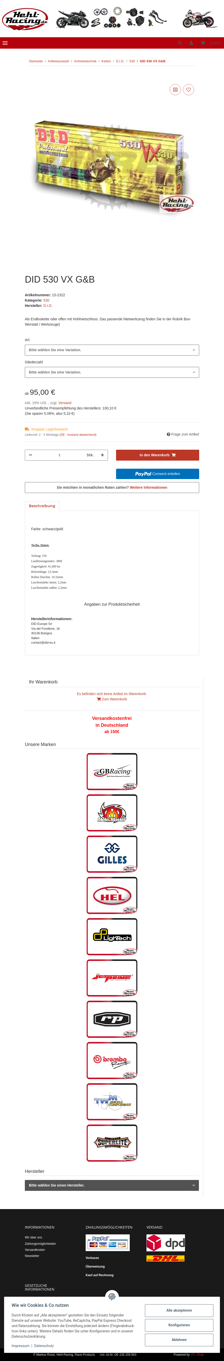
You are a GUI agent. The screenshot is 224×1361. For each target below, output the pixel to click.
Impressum (21, 1346)
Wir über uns (33, 1237)
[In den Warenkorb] (29, 77)
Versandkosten (35, 1250)
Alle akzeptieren (178, 1310)
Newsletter (32, 1256)
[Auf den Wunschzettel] (188, 89)
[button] (180, 43)
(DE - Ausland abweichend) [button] (78, 435)
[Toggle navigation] (5, 43)
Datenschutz (45, 1346)
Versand (64, 403)
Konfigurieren (178, 1325)
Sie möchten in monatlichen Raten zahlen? (112, 487)
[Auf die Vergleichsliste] (175, 89)
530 (46, 300)
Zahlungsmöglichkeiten (40, 1244)
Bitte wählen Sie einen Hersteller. (56, 1185)
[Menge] (59, 455)
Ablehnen (178, 1340)
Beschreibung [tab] (42, 506)
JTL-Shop (197, 1354)
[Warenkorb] (210, 43)
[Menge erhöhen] (102, 455)
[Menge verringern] (30, 455)
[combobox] (112, 350)
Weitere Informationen (148, 487)
